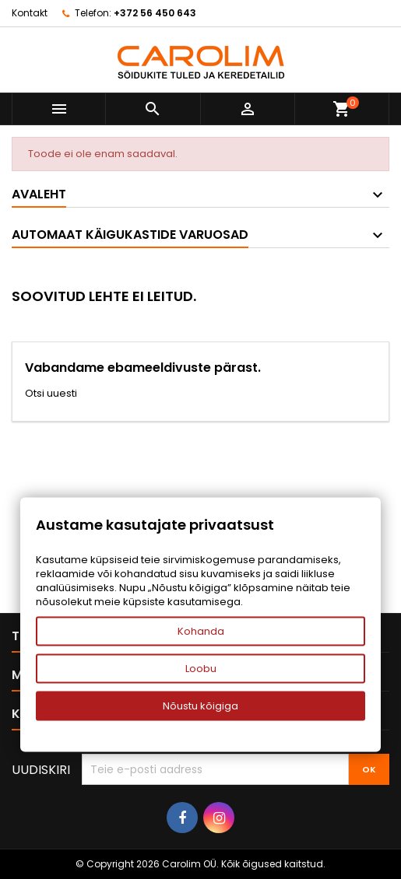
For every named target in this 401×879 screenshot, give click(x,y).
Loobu (200, 668)
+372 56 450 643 (155, 12)
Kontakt (29, 12)
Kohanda (201, 631)
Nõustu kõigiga (200, 706)
